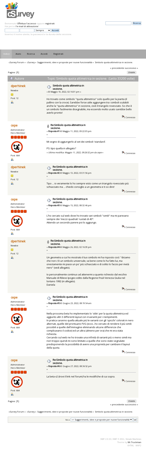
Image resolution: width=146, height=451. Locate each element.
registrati (50, 23)
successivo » (131, 68)
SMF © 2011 (118, 439)
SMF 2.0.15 (105, 439)
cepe (14, 125)
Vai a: (67, 420)
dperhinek (18, 86)
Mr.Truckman (134, 442)
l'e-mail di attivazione (27, 26)
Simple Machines (133, 439)
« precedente (117, 68)
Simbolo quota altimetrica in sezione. (68, 87)
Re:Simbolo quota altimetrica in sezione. (68, 126)
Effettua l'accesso (26, 23)
